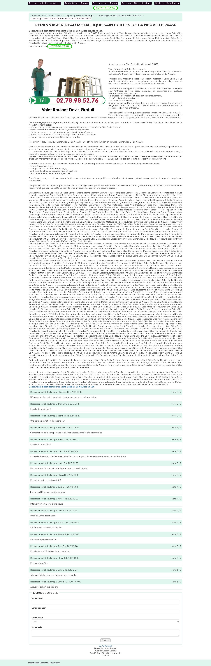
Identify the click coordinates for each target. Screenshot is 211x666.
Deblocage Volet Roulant (167, 3)
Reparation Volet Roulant (76, 3)
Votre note (37, 617)
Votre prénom (39, 608)
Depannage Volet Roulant (105, 3)
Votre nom (37, 598)
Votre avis (37, 627)
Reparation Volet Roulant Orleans (44, 3)
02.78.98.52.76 (105, 646)
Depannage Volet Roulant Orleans (44, 663)
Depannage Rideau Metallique (136, 3)
